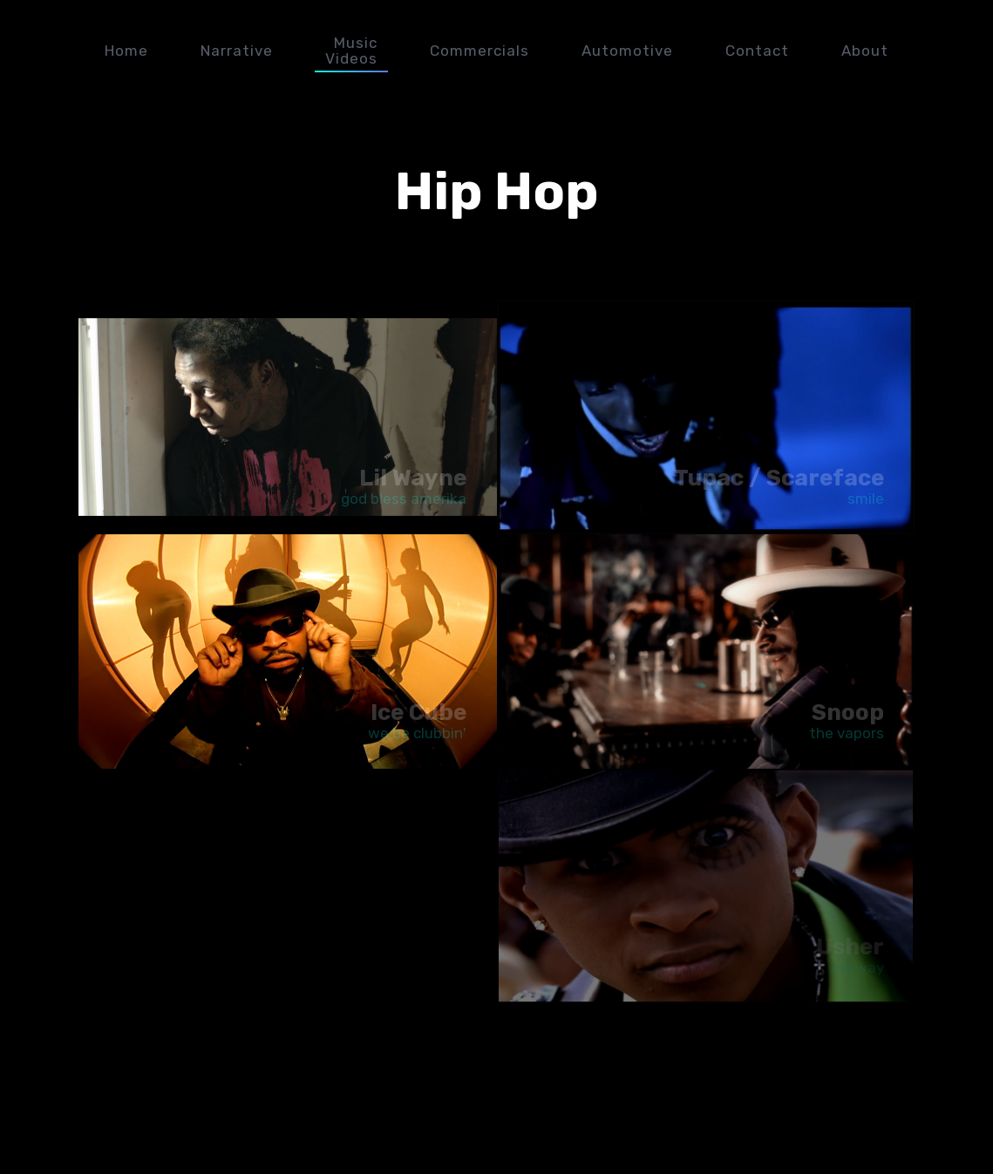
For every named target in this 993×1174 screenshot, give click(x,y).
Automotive (627, 50)
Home (126, 50)
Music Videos (351, 50)
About (864, 50)
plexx (962, 50)
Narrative (237, 50)
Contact (757, 50)
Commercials (479, 50)
